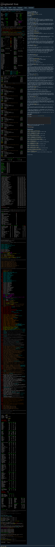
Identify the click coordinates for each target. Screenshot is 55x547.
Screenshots (31, 7)
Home (2, 7)
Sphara (35, 18)
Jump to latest (29, 17)
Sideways (35, 30)
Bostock (35, 86)
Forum (14, 7)
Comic (25, 7)
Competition (20, 7)
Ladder (10, 7)
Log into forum (41, 115)
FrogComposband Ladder (35, 14)
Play (6, 7)
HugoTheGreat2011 (36, 32)
